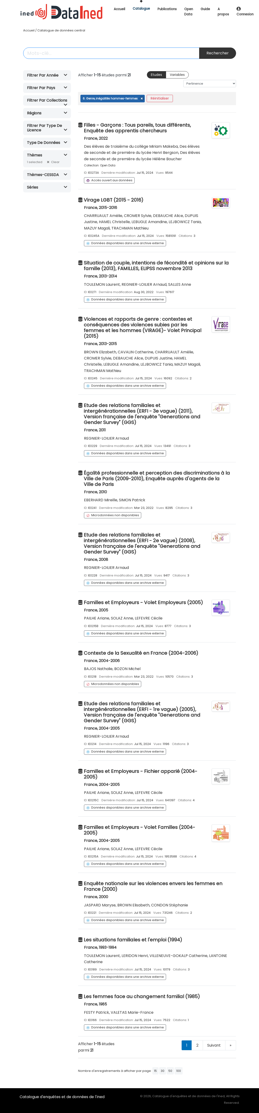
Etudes (156, 74)
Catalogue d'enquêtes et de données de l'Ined (62, 1097)
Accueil (119, 9)
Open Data (188, 12)
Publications (167, 9)
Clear (55, 162)
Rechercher (217, 53)
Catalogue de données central (61, 30)
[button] (47, 75)
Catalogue (141, 8)
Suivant (214, 1045)
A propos (223, 12)
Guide (205, 9)
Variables (177, 74)
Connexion (245, 12)
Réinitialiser (160, 98)
